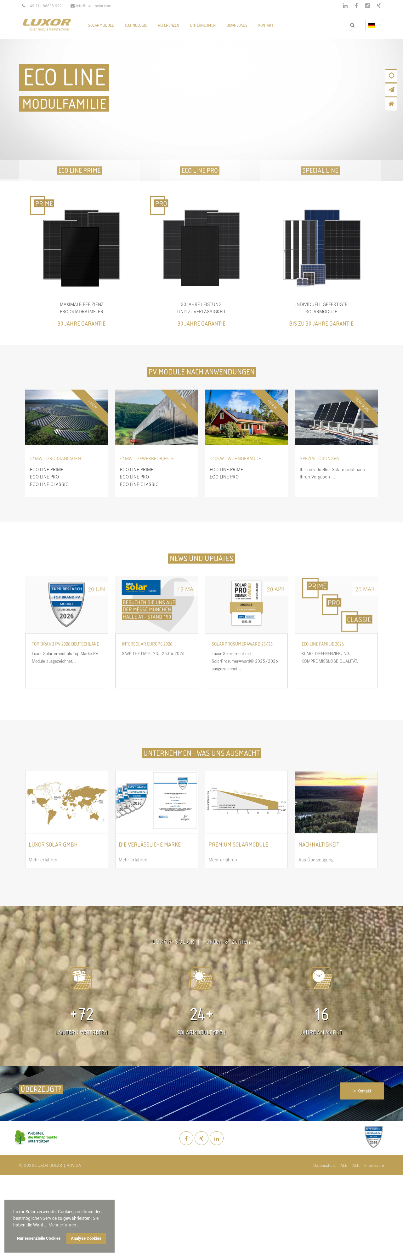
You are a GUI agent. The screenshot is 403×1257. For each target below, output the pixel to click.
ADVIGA (74, 1165)
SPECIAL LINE (320, 170)
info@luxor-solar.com (91, 5)
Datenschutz (324, 1165)
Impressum (374, 1165)
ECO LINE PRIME (79, 170)
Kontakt (364, 1091)
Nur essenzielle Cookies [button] (39, 1238)
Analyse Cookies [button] (86, 1238)
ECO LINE (64, 77)
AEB (344, 1165)
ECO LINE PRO (200, 170)
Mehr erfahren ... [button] (64, 1224)
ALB (356, 1165)
